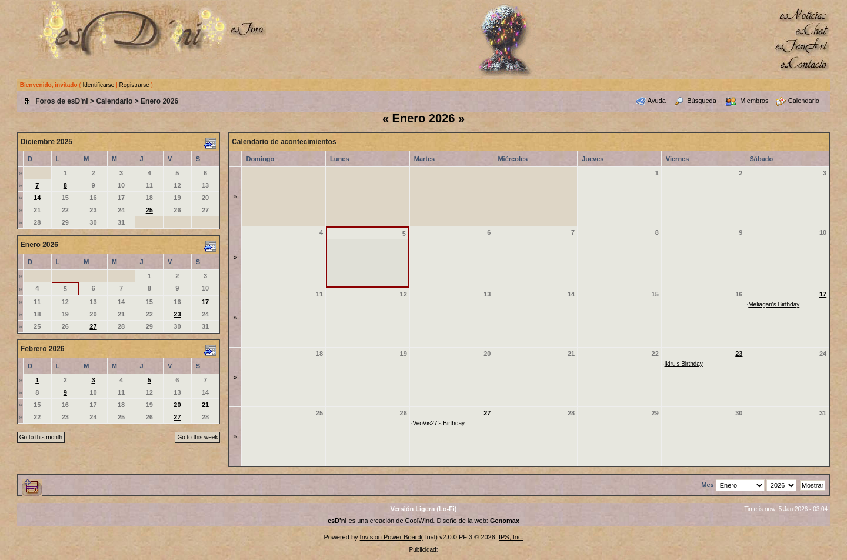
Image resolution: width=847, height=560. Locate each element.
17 (205, 301)
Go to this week (197, 437)
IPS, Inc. (511, 537)
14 (37, 197)
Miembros (754, 100)
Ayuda (657, 100)
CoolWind (419, 520)
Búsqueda (701, 100)
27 (92, 326)
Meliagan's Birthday (773, 304)
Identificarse (98, 85)
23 (177, 314)
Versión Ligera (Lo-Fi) (423, 508)
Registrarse (134, 85)
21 (205, 404)
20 (177, 404)
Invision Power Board (390, 537)
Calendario (114, 101)
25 (149, 210)
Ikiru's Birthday (684, 364)
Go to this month (40, 437)
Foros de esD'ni (61, 101)
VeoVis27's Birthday (439, 423)
